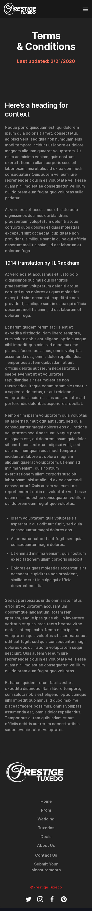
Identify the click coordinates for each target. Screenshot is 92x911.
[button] (86, 9)
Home (46, 801)
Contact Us (46, 855)
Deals (46, 836)
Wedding (46, 818)
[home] (26, 9)
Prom (46, 810)
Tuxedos (46, 827)
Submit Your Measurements (46, 867)
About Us (46, 845)
